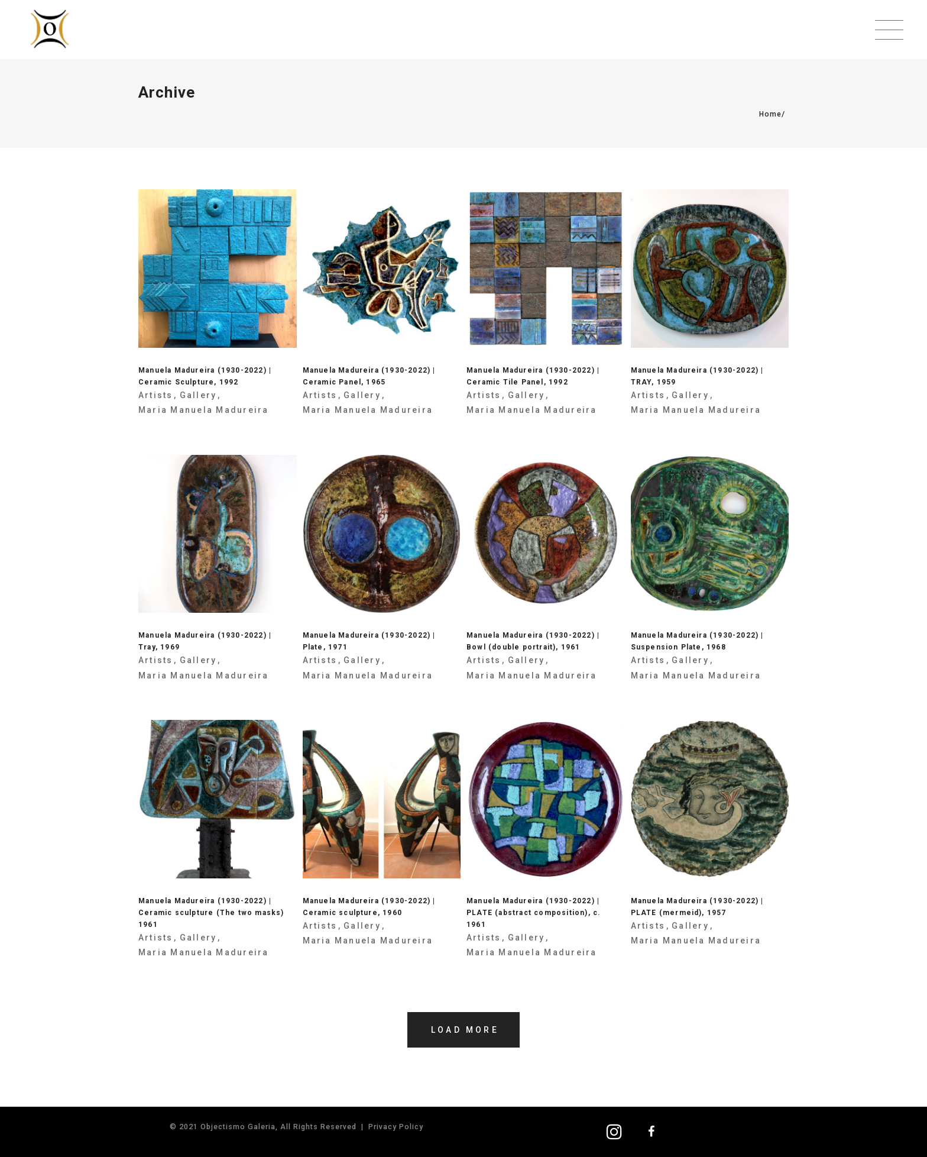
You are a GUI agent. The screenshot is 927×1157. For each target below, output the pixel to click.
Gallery (198, 395)
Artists (155, 395)
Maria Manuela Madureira (203, 410)
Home (770, 114)
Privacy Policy (395, 1126)
